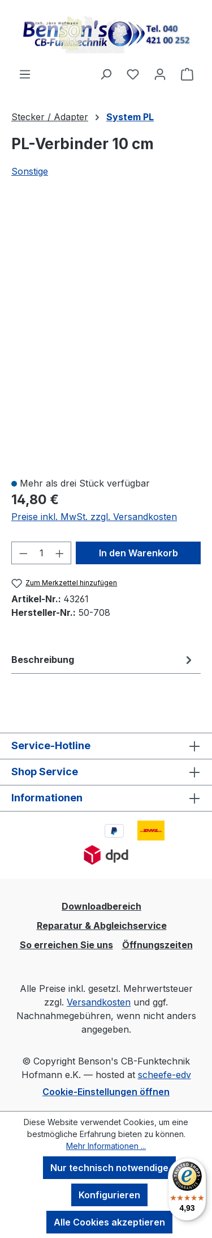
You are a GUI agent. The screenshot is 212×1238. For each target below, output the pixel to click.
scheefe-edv (164, 1074)
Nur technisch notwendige (109, 1167)
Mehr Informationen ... (106, 1146)
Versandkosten (99, 1002)
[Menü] (24, 73)
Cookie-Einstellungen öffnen (106, 1091)
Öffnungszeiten (157, 944)
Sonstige (29, 171)
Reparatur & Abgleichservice (102, 925)
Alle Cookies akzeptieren (109, 1222)
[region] (106, 334)
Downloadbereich (101, 906)
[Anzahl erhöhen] (60, 553)
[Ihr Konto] (160, 73)
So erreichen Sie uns (66, 944)
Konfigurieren (109, 1195)
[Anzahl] (41, 553)
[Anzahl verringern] (23, 553)
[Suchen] (105, 73)
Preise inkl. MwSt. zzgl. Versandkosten (94, 516)
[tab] (103, 659)
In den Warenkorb (138, 553)
